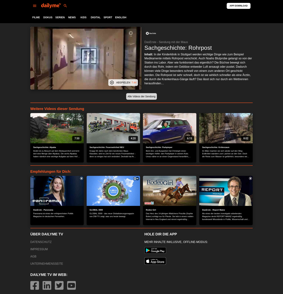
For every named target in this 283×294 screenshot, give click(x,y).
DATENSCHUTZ (41, 242)
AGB (33, 256)
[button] (150, 33)
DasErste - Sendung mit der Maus (166, 42)
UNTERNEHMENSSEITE (46, 263)
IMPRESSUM (39, 249)
